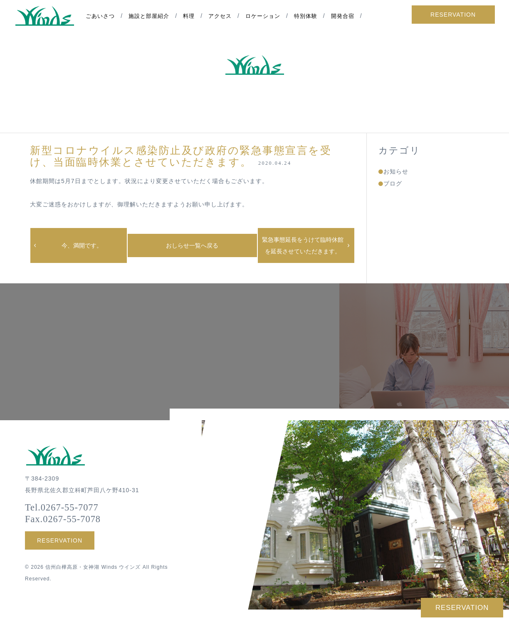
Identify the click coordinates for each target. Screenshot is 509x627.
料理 (192, 17)
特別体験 (308, 17)
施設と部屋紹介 (152, 17)
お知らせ (395, 171)
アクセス (223, 17)
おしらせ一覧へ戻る (192, 245)
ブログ (392, 183)
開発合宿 (345, 17)
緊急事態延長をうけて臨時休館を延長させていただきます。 (302, 245)
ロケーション (265, 17)
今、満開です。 (82, 245)
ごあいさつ (103, 17)
